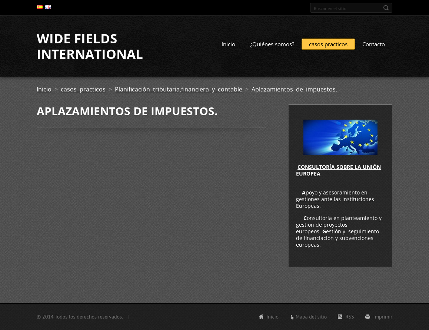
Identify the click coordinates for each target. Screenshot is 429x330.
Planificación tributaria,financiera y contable (178, 89)
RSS (349, 316)
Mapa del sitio (311, 316)
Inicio (228, 44)
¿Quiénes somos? (272, 44)
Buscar (386, 8)
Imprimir (382, 316)
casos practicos (328, 44)
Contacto (373, 44)
